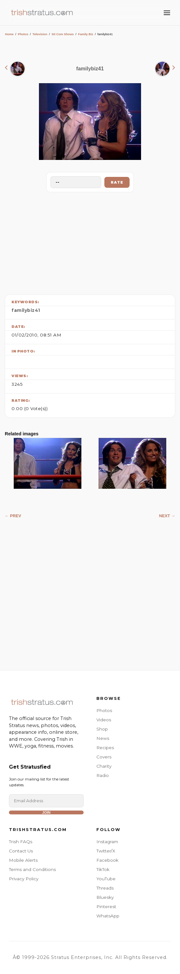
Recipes (105, 747)
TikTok (102, 869)
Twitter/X (105, 850)
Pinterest (106, 906)
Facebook (107, 860)
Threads (105, 888)
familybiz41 (25, 310)
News (102, 738)
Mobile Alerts (23, 860)
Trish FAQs (20, 841)
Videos (103, 719)
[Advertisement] (90, 242)
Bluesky (105, 897)
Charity (103, 766)
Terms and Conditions (32, 869)
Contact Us (21, 850)
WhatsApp (107, 915)
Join (46, 812)
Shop (102, 729)
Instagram (107, 841)
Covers (103, 756)
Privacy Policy (23, 878)
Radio (102, 775)
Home (9, 34)
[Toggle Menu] (167, 13)
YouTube (106, 878)
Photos (23, 34)
